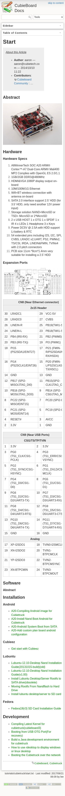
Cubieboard (41, 763)
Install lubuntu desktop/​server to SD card (36, 694)
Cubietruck (55, 763)
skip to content (56, 3)
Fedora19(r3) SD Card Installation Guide (36, 708)
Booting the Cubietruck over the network (36, 755)
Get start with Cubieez (24, 648)
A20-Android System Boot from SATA (34, 626)
